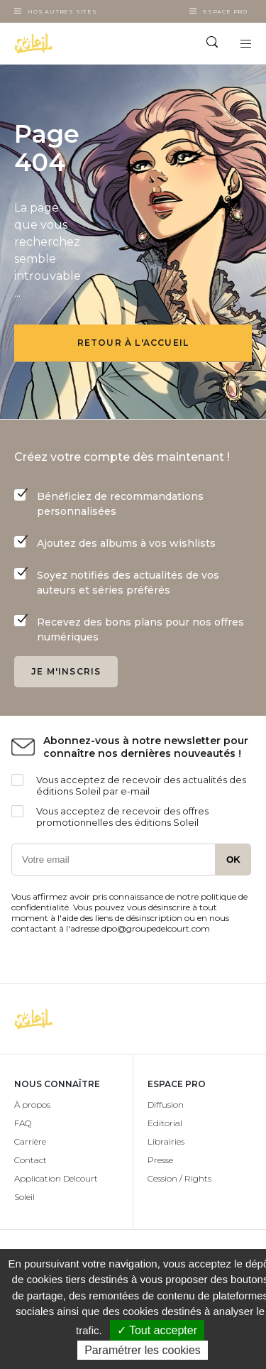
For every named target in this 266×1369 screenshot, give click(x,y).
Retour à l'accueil (133, 342)
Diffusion (166, 1104)
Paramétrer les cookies (142, 1350)
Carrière (30, 1141)
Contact (30, 1160)
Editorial (165, 1123)
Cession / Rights (179, 1178)
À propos (32, 1104)
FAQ (22, 1123)
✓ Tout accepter (157, 1330)
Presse (160, 1160)
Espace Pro (225, 11)
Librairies (166, 1141)
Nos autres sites (62, 11)
